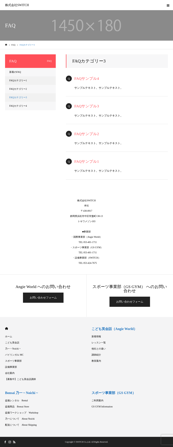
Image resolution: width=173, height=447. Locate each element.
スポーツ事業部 (13, 361)
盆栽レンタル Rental (16, 400)
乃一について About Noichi (20, 419)
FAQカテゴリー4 (18, 106)
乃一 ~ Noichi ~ (13, 348)
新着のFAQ (15, 72)
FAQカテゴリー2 (18, 89)
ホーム (8, 336)
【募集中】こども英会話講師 (20, 379)
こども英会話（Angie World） (114, 329)
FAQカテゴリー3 (18, 97)
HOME (6, 328)
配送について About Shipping (21, 425)
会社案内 (10, 373)
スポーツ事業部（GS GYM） (114, 393)
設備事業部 (11, 367)
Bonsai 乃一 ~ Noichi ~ (21, 393)
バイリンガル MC (14, 355)
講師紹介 (96, 355)
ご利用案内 (97, 400)
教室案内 (96, 361)
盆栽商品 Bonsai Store (17, 406)
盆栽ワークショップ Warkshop (21, 412)
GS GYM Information (102, 406)
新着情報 (96, 336)
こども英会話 (12, 342)
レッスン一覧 (99, 342)
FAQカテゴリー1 (18, 80)
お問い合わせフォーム (43, 297)
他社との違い (99, 348)
